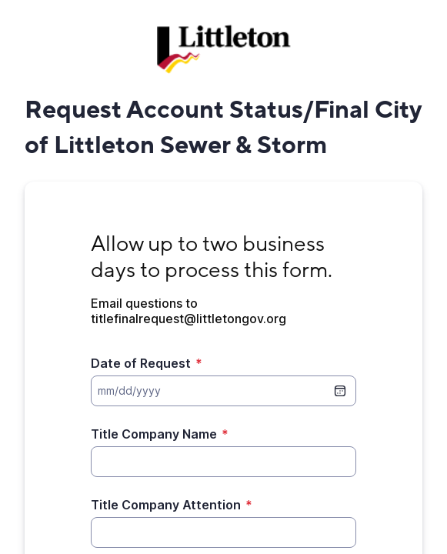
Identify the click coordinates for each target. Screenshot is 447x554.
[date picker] (340, 391)
